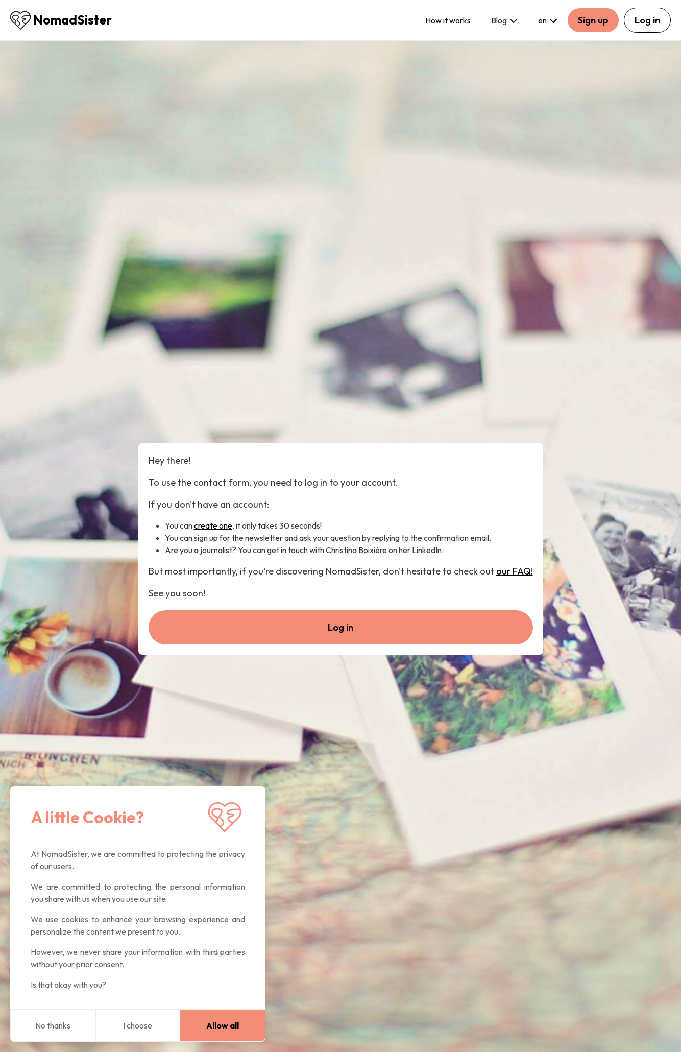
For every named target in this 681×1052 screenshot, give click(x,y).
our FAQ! (514, 571)
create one (213, 525)
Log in (647, 20)
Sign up (593, 20)
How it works (448, 20)
